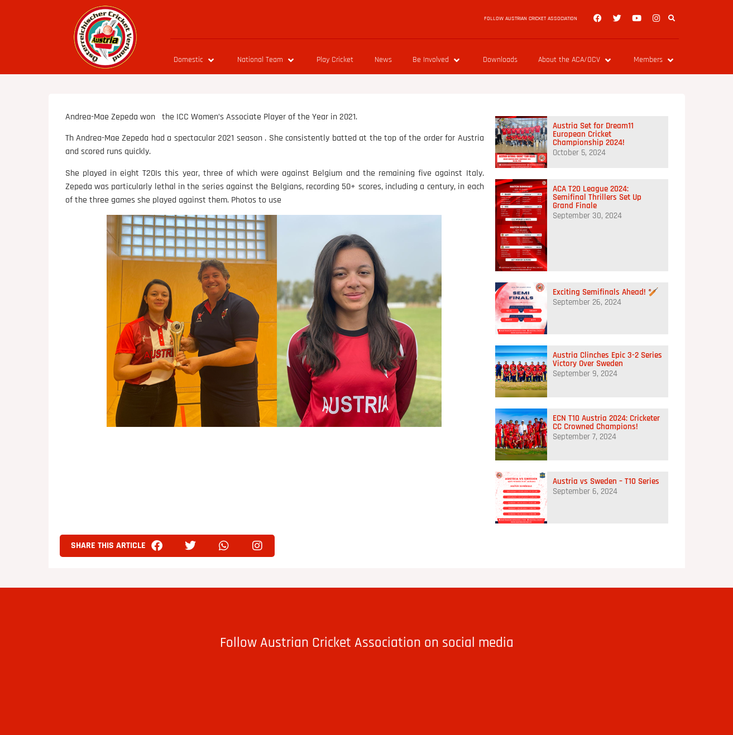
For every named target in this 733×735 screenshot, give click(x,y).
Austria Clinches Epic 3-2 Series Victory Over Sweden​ (607, 359)
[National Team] (266, 60)
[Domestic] (194, 60)
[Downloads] (500, 60)
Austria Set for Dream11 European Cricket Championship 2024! (593, 134)
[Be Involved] (437, 60)
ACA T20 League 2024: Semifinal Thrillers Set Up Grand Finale (597, 197)
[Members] (654, 60)
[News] (383, 60)
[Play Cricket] (335, 60)
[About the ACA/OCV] (575, 60)
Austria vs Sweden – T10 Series (606, 481)
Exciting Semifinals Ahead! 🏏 (606, 292)
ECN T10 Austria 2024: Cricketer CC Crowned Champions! (606, 422)
